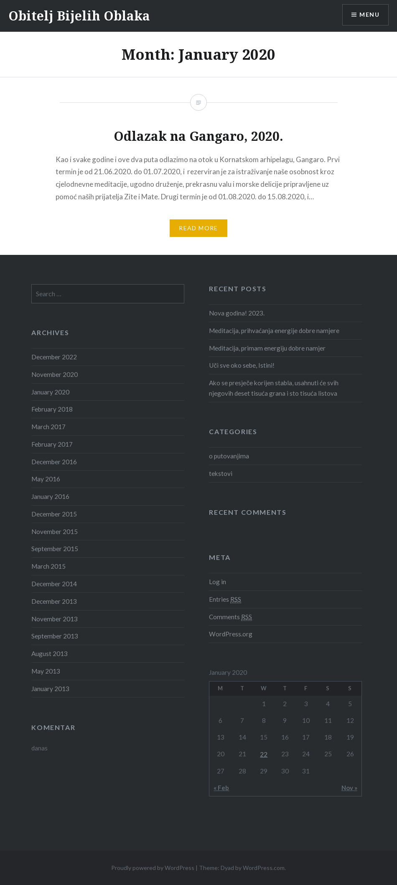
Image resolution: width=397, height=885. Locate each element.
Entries (225, 599)
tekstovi (220, 473)
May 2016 (45, 479)
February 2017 (52, 444)
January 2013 (50, 688)
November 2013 (54, 619)
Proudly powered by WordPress (152, 867)
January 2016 (50, 496)
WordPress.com (264, 867)
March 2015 (48, 566)
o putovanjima (229, 456)
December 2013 (54, 601)
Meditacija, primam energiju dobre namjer (267, 348)
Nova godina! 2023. (237, 313)
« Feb (221, 787)
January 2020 (50, 392)
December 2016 (54, 461)
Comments (230, 617)
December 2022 (54, 357)
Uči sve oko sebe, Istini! (242, 365)
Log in (217, 581)
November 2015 (54, 531)
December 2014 (54, 583)
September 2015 (54, 548)
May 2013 (45, 671)
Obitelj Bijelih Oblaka (79, 15)
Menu (369, 14)
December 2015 (54, 514)
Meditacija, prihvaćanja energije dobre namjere (274, 330)
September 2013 (54, 636)
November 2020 (54, 374)
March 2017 (48, 426)
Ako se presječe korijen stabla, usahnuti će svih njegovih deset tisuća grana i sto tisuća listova (273, 388)
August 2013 (49, 653)
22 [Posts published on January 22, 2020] (263, 754)
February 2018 (52, 409)
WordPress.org (230, 634)
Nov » (349, 787)
